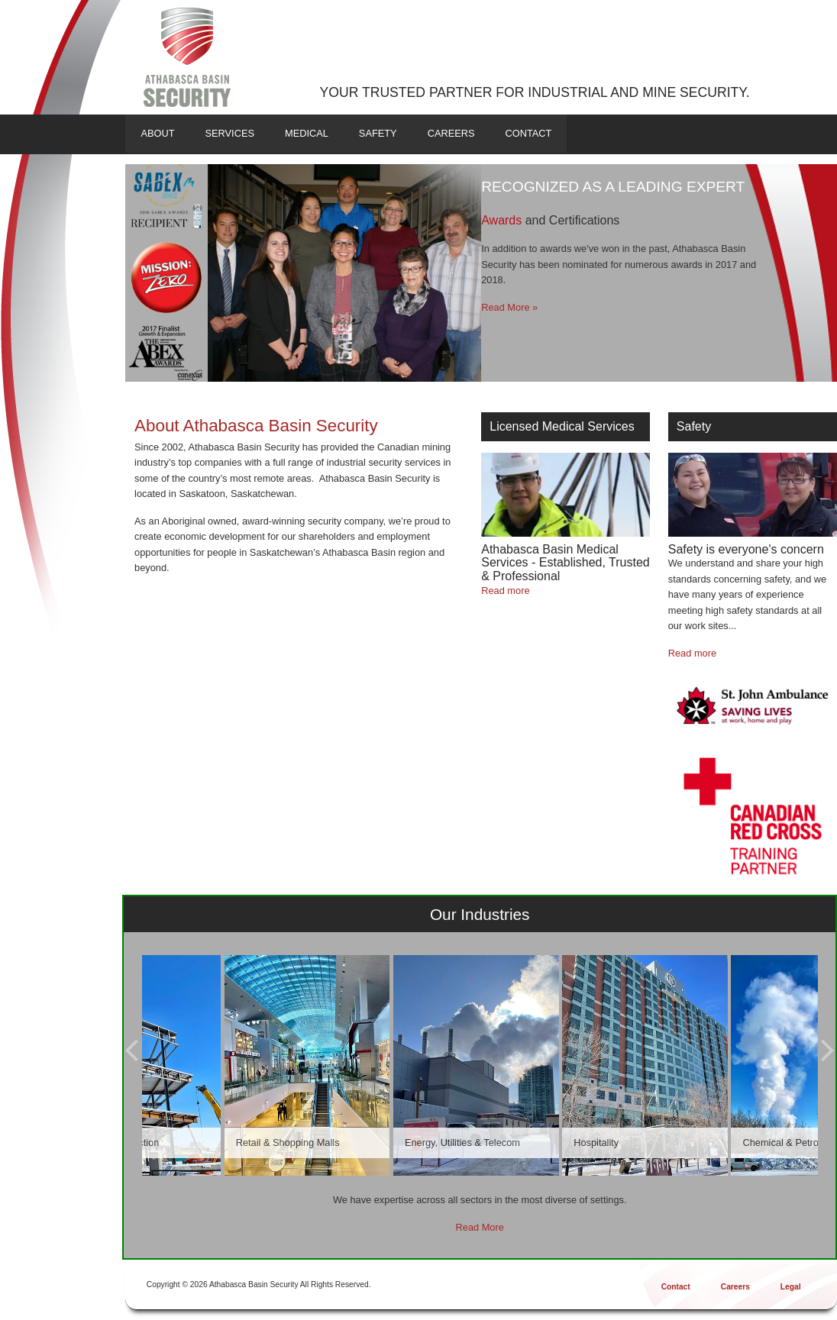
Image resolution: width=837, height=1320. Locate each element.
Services (229, 133)
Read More (480, 1227)
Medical (306, 133)
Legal (790, 1287)
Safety (378, 133)
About (157, 133)
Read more (505, 590)
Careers (451, 133)
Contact (529, 133)
